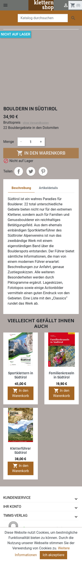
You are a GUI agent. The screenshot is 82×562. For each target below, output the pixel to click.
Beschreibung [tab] (21, 188)
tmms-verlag (15, 515)
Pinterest (43, 171)
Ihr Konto (12, 507)
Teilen (18, 171)
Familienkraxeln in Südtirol (61, 375)
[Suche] (43, 18)
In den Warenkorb (41, 153)
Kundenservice (17, 498)
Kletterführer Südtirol (20, 450)
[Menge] (30, 142)
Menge (8, 142)
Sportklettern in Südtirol (20, 375)
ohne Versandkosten (36, 122)
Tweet (30, 171)
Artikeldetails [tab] (48, 188)
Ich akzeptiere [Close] (53, 555)
